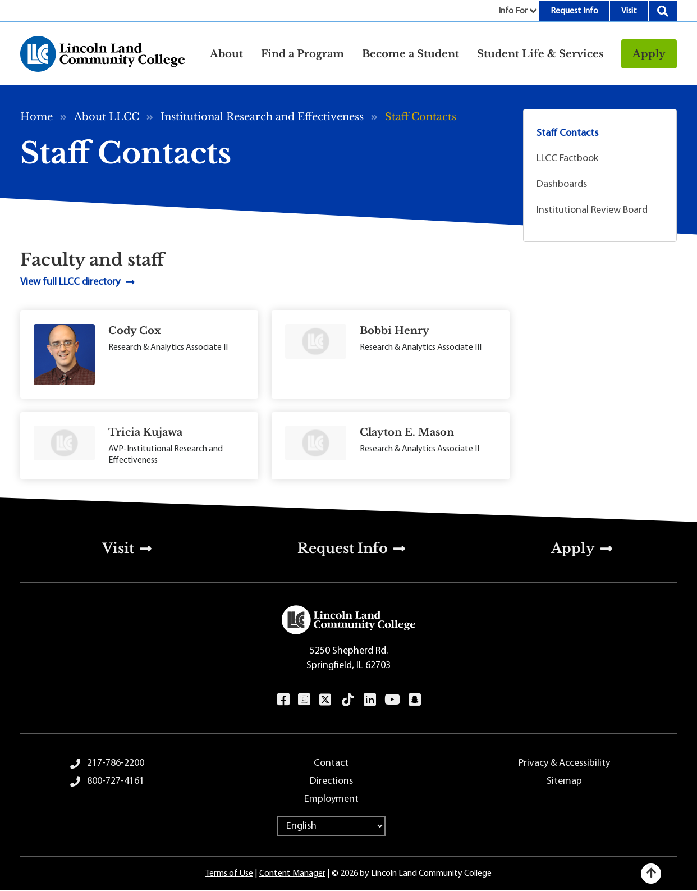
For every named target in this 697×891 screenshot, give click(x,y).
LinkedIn (369, 699)
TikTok (348, 699)
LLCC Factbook (567, 158)
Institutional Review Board (592, 210)
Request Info (574, 11)
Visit (629, 11)
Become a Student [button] (410, 54)
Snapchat (414, 699)
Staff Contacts (567, 133)
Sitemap (564, 781)
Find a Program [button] (302, 54)
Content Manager (292, 873)
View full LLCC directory (70, 282)
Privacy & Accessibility (564, 763)
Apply (649, 54)
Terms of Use (229, 873)
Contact (331, 763)
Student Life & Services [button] (540, 54)
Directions (331, 781)
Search (663, 11)
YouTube (392, 699)
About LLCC (106, 117)
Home (36, 117)
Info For (513, 11)
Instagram (304, 699)
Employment (331, 799)
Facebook (283, 699)
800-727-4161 (115, 781)
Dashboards (561, 184)
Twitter (325, 699)
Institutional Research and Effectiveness (262, 117)
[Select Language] (331, 826)
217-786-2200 (115, 763)
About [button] (226, 54)
